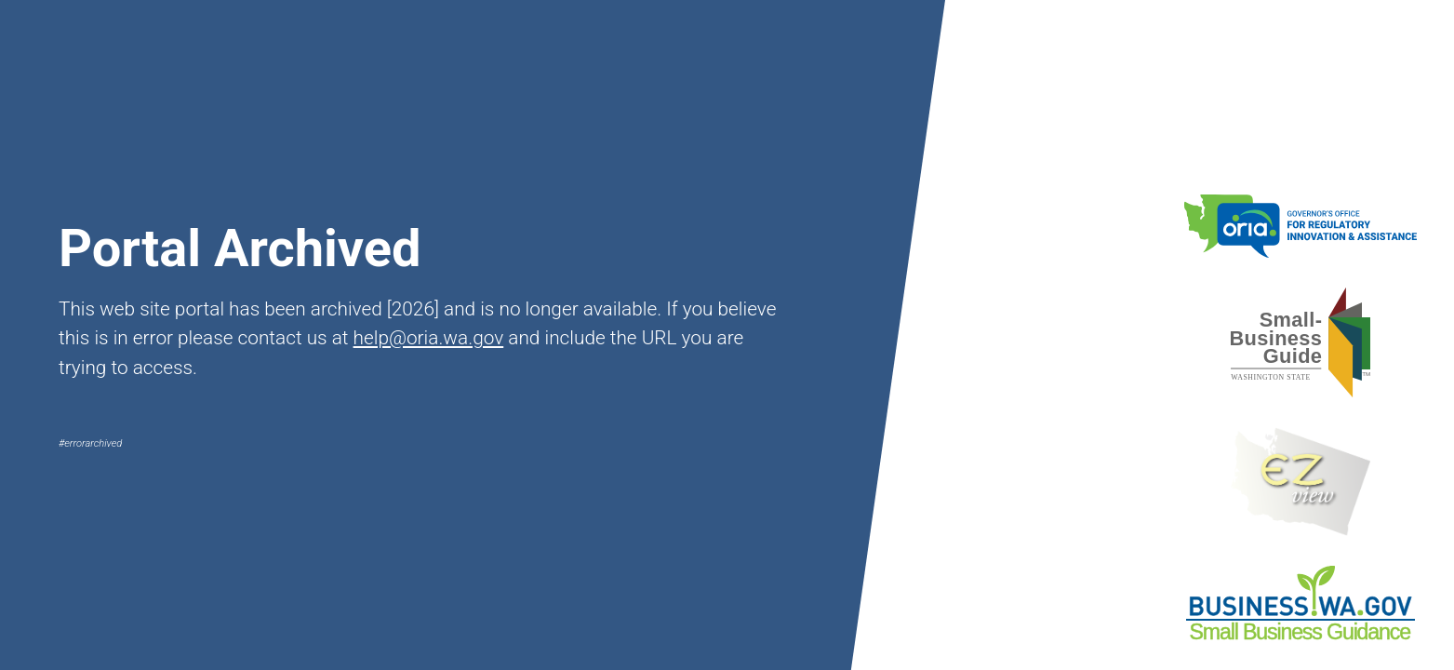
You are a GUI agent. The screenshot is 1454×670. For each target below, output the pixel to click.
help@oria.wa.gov (428, 338)
